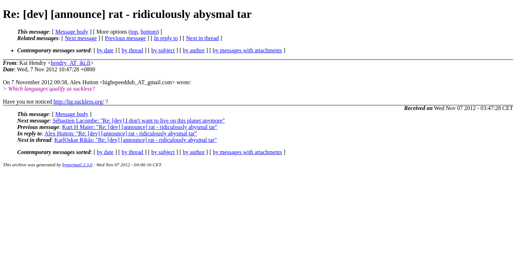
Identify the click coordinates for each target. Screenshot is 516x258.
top (134, 32)
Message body (71, 32)
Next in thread (202, 38)
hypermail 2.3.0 (77, 164)
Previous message (125, 38)
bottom (148, 32)
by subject (163, 50)
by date (105, 50)
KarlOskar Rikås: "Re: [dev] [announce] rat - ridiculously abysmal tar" (135, 140)
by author (194, 50)
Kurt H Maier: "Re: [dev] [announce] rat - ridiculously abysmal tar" (139, 127)
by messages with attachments (247, 50)
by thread (132, 50)
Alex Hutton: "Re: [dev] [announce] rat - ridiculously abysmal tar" (120, 133)
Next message (81, 38)
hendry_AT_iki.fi (71, 63)
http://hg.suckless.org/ (78, 102)
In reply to (166, 38)
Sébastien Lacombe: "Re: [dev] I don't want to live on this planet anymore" (139, 121)
